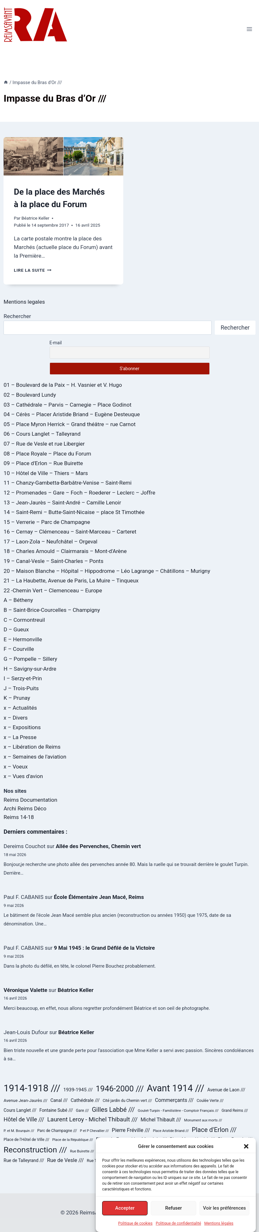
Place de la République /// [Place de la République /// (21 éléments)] (72, 1140)
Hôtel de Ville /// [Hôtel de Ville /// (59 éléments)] (24, 1119)
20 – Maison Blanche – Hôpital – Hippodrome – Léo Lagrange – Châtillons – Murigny (107, 571)
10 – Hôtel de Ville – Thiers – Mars (46, 473)
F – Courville (19, 649)
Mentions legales (24, 302)
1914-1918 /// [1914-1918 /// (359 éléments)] (32, 1088)
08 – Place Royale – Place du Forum (47, 453)
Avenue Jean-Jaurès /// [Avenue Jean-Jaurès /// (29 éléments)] (25, 1100)
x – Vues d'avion (23, 776)
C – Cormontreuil (24, 620)
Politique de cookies (135, 1228)
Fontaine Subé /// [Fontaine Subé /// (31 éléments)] (56, 1110)
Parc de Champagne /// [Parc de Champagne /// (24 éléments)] (57, 1130)
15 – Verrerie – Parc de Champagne (47, 522)
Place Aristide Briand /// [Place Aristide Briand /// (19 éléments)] (171, 1131)
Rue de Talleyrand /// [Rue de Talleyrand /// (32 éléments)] (24, 1160)
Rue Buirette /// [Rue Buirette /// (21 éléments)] (82, 1151)
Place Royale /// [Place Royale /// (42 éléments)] (235, 1139)
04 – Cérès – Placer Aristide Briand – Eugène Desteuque (72, 414)
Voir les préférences (224, 1213)
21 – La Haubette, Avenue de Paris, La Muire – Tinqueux (71, 580)
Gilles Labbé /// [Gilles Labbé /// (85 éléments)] (113, 1109)
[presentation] (63, 156)
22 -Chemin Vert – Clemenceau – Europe (53, 590)
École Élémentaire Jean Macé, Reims (99, 897)
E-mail (56, 342)
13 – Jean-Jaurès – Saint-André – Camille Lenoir (62, 502)
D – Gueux (16, 629)
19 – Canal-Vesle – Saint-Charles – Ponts (53, 561)
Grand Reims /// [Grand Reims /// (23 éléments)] (235, 1110)
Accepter (124, 1213)
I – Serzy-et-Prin (23, 678)
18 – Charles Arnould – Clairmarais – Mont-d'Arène (65, 551)
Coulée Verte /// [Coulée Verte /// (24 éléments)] (210, 1100)
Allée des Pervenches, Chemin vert (98, 846)
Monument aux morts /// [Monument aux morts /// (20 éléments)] (203, 1120)
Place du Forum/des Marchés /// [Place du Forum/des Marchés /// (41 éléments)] (131, 1139)
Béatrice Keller (35, 218)
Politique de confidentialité (178, 1228)
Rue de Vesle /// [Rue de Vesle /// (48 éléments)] (65, 1160)
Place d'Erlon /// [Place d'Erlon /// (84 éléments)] (214, 1130)
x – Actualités (20, 708)
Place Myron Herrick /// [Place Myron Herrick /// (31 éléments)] (192, 1139)
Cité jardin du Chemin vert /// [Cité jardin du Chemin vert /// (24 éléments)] (127, 1100)
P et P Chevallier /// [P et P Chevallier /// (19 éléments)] (94, 1131)
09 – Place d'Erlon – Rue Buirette (43, 463)
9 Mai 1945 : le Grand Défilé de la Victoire (104, 948)
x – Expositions (22, 727)
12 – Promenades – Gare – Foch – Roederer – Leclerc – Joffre (79, 492)
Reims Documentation (30, 800)
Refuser (173, 1213)
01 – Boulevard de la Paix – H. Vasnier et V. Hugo (63, 385)
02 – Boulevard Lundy (30, 395)
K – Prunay (17, 698)
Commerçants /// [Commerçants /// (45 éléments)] (174, 1100)
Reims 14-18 (19, 817)
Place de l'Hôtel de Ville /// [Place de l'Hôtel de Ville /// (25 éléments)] (26, 1139)
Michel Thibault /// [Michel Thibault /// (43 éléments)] (161, 1120)
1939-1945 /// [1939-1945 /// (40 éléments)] (78, 1090)
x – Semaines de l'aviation (35, 756)
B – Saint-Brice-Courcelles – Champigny (52, 610)
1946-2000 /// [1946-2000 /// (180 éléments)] (120, 1088)
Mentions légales (218, 1228)
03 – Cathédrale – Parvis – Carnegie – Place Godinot (67, 405)
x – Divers (16, 717)
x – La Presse (20, 737)
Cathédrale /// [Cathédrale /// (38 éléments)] (85, 1100)
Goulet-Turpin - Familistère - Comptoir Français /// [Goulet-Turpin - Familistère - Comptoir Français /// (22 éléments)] (178, 1110)
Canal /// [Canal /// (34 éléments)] (59, 1100)
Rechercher (17, 316)
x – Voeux (16, 766)
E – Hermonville (23, 639)
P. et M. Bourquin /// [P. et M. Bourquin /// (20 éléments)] (19, 1131)
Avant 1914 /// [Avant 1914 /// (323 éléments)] (176, 1088)
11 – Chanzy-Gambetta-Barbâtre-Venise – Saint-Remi (68, 483)
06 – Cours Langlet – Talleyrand (42, 434)
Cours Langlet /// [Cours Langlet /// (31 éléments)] (20, 1110)
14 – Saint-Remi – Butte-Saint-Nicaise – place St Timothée (74, 512)
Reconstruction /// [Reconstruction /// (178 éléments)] (35, 1149)
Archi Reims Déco (25, 808)
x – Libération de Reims (32, 747)
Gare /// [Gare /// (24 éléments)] (82, 1110)
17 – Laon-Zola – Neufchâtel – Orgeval (50, 541)
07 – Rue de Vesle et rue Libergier (44, 444)
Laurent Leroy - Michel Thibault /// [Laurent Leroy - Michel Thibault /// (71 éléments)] (92, 1119)
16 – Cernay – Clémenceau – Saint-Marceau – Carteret (70, 531)
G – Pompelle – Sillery (30, 659)
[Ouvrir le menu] (249, 29)
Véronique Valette (25, 990)
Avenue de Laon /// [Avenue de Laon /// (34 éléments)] (226, 1089)
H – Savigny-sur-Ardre (30, 669)
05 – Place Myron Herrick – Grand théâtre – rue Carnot (69, 424)
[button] (246, 1151)
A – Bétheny (18, 600)
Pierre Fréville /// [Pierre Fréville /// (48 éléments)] (131, 1130)
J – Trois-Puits (21, 688)
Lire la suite (32, 270)
